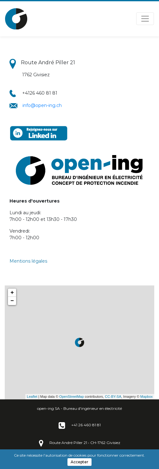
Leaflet (32, 396)
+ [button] (12, 293)
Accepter (79, 462)
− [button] (12, 301)
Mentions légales (28, 261)
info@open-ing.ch (42, 105)
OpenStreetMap (71, 396)
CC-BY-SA (113, 396)
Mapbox (146, 396)
